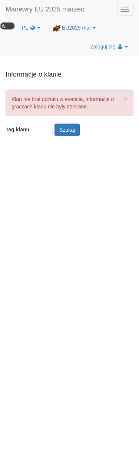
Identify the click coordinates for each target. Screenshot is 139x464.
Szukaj (67, 130)
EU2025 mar (74, 28)
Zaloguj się (109, 47)
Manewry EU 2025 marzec (45, 9)
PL (31, 28)
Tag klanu (17, 129)
